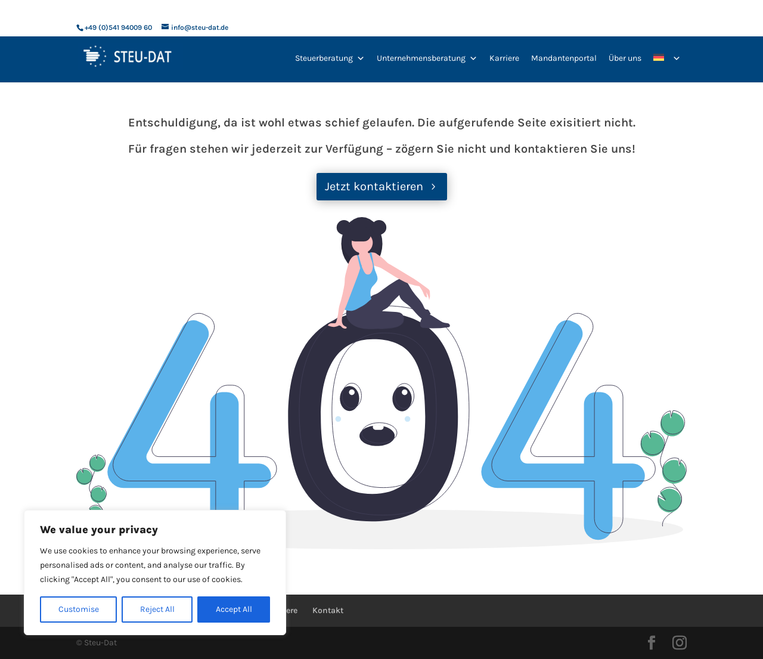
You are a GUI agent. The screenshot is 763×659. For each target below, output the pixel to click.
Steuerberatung (330, 58)
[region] (155, 572)
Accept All (234, 609)
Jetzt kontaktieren (374, 186)
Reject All (157, 609)
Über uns (625, 58)
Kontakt (327, 610)
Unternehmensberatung (427, 58)
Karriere (504, 58)
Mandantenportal (564, 58)
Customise (78, 609)
